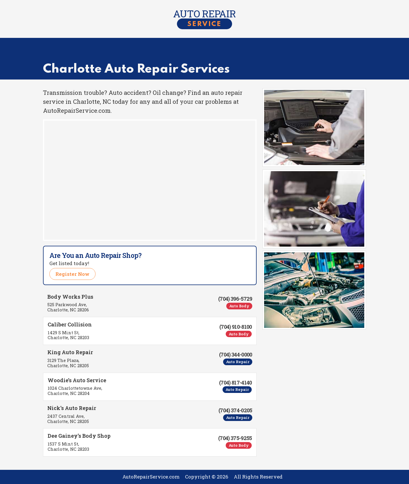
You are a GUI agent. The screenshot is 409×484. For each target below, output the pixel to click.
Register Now (72, 274)
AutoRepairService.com (151, 476)
